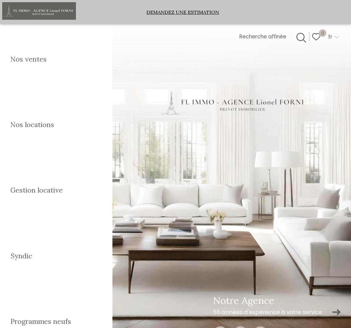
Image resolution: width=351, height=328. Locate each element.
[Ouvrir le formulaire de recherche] (300, 36)
